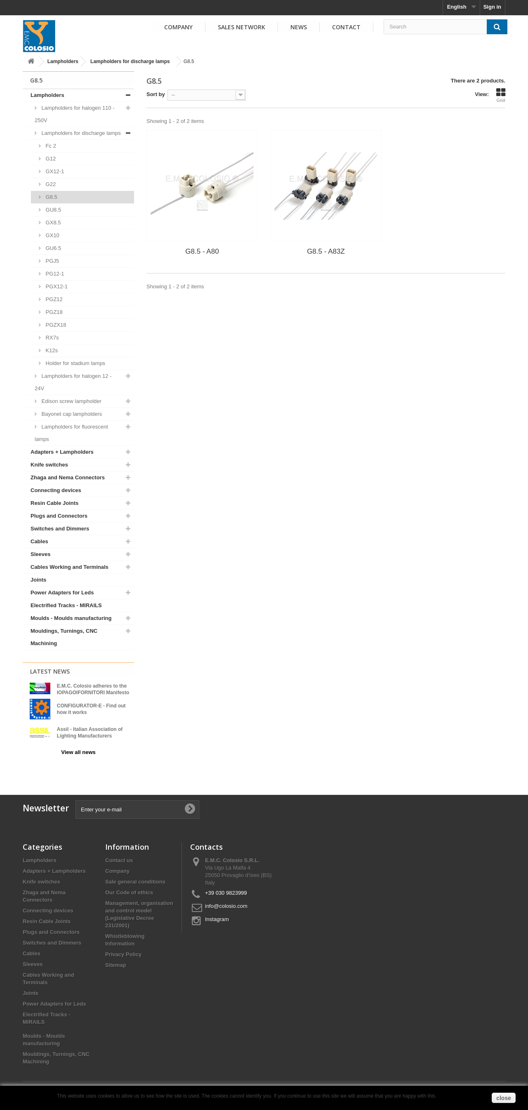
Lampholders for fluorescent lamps (71, 433)
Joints (38, 580)
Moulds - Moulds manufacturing (71, 618)
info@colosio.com (226, 902)
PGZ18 (53, 312)
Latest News (50, 671)
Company (178, 27)
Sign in (492, 7)
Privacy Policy (123, 950)
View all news (78, 752)
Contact (346, 27)
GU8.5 (52, 210)
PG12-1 (54, 274)
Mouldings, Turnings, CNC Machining (64, 637)
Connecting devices (56, 490)
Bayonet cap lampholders (71, 414)
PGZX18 (55, 325)
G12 (50, 159)
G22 (50, 184)
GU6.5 (52, 248)
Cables (39, 541)
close (503, 1098)
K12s (51, 350)
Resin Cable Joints (54, 503)
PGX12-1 (56, 286)
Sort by (155, 94)
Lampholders (62, 61)
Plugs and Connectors (59, 516)
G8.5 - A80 (202, 251)
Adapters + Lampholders (62, 452)
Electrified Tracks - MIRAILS (66, 605)
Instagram (217, 915)
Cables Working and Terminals (69, 567)
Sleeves (40, 554)
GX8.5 (52, 222)
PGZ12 (53, 299)
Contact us (119, 856)
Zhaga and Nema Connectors (68, 477)
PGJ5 (51, 261)
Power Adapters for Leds (62, 592)
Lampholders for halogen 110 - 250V (75, 114)
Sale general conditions (135, 878)
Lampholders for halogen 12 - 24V (73, 382)
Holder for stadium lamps (74, 363)
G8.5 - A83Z (326, 251)
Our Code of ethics (129, 889)
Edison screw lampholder (70, 401)
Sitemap (115, 961)
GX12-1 (54, 171)
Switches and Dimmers (60, 529)
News (298, 27)
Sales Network (241, 27)
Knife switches (49, 465)
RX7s (51, 338)
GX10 (51, 235)
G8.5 (50, 197)
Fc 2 (50, 146)
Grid (500, 95)
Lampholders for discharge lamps (130, 61)
